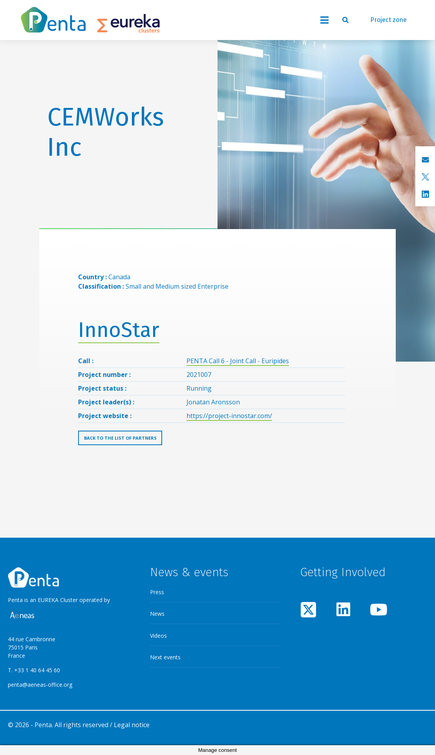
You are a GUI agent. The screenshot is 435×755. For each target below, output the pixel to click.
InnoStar (118, 330)
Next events (165, 657)
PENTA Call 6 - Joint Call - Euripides (237, 361)
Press (157, 592)
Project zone (388, 20)
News (157, 613)
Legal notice (132, 724)
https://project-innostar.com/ (229, 415)
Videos (158, 635)
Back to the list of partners (120, 438)
